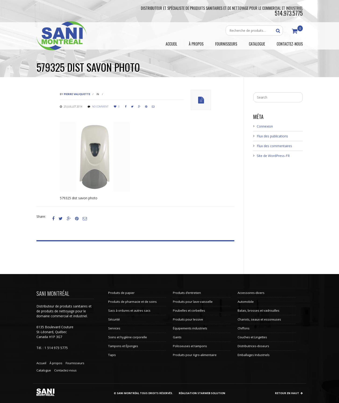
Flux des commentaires (274, 146)
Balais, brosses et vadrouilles (258, 310)
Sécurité (114, 319)
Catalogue (43, 370)
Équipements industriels (190, 328)
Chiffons (244, 328)
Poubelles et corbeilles (189, 310)
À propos (56, 363)
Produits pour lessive (188, 319)
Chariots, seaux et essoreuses (259, 319)
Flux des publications (272, 136)
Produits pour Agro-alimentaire (195, 355)
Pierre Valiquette (77, 94)
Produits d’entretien (187, 293)
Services (114, 328)
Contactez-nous (65, 370)
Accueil (41, 363)
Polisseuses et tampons (190, 346)
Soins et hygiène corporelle (127, 337)
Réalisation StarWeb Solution (202, 393)
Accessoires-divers (251, 293)
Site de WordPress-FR (273, 155)
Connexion (265, 126)
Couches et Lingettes (252, 337)
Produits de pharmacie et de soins (132, 302)
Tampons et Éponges (123, 346)
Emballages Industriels (254, 355)
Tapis (112, 355)
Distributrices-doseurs (253, 346)
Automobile (246, 302)
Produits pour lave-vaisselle (193, 302)
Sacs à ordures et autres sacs (129, 310)
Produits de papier (121, 293)
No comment (100, 106)
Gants (177, 337)
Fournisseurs (75, 363)
